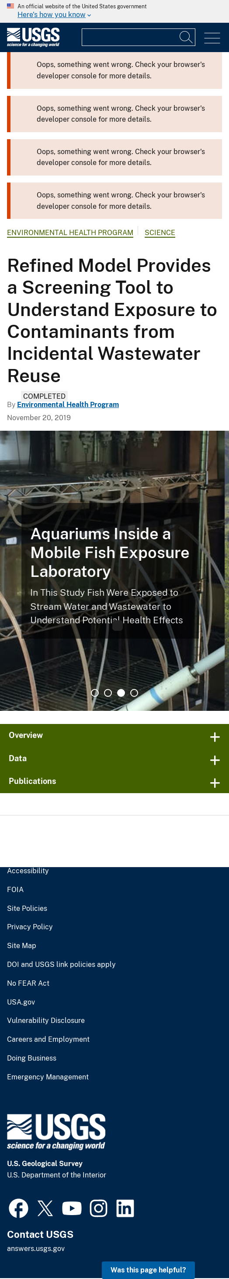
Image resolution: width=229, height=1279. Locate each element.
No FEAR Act (26, 983)
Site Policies (25, 908)
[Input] (138, 37)
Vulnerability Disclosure (42, 1021)
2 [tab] (108, 692)
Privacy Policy (28, 927)
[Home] (33, 45)
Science (151, 232)
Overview (25, 735)
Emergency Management (45, 1077)
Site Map (20, 946)
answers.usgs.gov (35, 1249)
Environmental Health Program (66, 232)
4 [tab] (134, 692)
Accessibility (26, 871)
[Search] (186, 37)
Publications (31, 781)
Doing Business (30, 1058)
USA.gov (20, 1002)
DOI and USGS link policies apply (56, 965)
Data (17, 757)
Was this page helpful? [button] (150, 1270)
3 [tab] (121, 692)
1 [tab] (95, 692)
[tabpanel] (114, 571)
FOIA (14, 890)
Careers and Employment (45, 1040)
